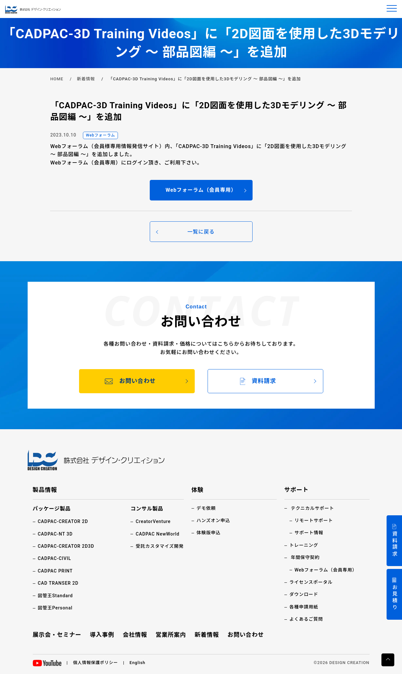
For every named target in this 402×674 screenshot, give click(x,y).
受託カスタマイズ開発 (159, 546)
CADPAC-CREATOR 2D (63, 521)
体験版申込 (209, 532)
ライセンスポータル (311, 582)
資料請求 (394, 544)
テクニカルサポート (312, 508)
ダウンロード (304, 594)
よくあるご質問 (306, 619)
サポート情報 (309, 532)
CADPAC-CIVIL (54, 558)
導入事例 (102, 634)
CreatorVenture (153, 521)
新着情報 (86, 78)
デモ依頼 (206, 508)
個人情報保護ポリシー (95, 662)
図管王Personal (55, 607)
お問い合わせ (246, 634)
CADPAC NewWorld (157, 534)
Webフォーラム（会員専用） (326, 569)
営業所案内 (171, 634)
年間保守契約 (305, 557)
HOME (56, 78)
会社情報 (135, 634)
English (137, 662)
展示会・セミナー (57, 634)
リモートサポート (314, 520)
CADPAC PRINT (55, 570)
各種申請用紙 (304, 606)
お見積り (394, 597)
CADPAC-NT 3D (55, 534)
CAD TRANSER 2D (58, 583)
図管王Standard (55, 595)
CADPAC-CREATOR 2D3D (66, 546)
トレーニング (304, 545)
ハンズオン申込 (213, 520)
